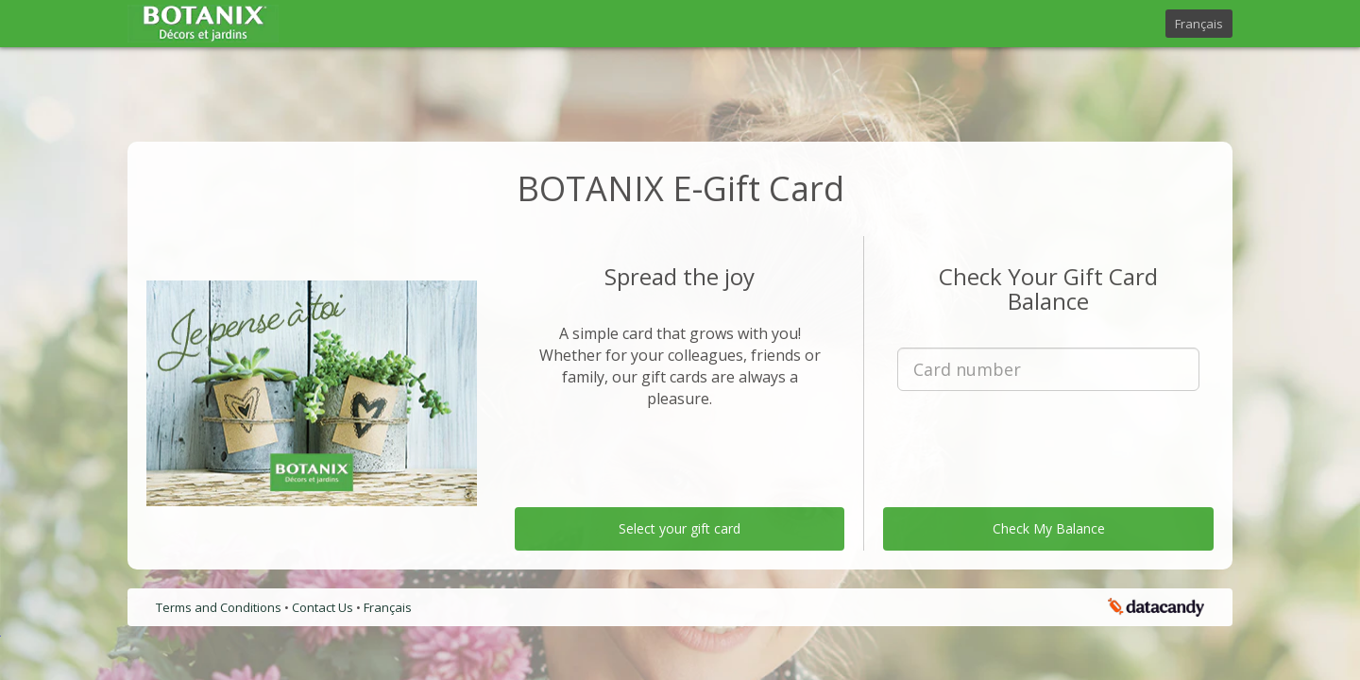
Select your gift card (679, 528)
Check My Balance (1049, 528)
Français (1199, 23)
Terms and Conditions (220, 607)
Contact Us (324, 607)
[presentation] (1048, 442)
